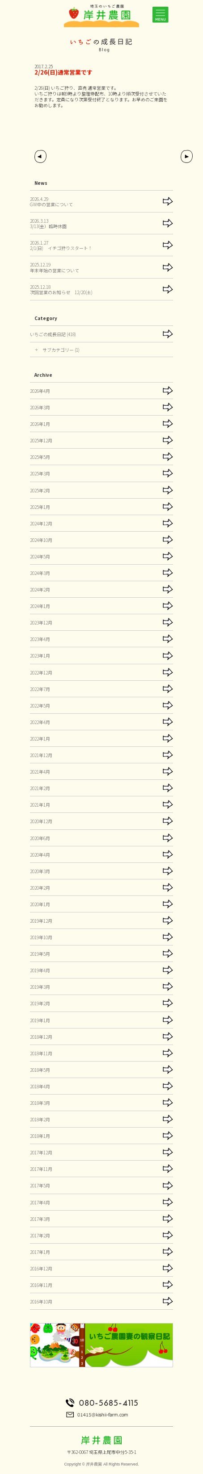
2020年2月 (40, 887)
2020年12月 (41, 821)
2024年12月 (41, 523)
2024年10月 (41, 540)
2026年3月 (40, 407)
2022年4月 (40, 722)
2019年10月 (41, 937)
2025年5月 (40, 457)
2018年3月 (40, 1102)
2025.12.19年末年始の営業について (54, 267)
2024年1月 (40, 606)
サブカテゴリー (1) (61, 349)
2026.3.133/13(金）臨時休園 (48, 223)
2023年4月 (40, 639)
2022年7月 (40, 689)
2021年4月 (40, 771)
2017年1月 (40, 1252)
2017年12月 (41, 1152)
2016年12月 (41, 1268)
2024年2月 (40, 589)
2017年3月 (40, 1219)
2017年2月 (40, 1235)
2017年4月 (40, 1202)
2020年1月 (40, 904)
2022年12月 (41, 672)
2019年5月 (40, 953)
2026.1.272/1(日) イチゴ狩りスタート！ (61, 245)
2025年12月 (41, 440)
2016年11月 (41, 1285)
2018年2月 (40, 1119)
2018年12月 (41, 1036)
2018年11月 (41, 1053)
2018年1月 (40, 1136)
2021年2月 (40, 788)
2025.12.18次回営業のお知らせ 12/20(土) (61, 289)
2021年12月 (41, 755)
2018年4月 (40, 1086)
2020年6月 (40, 838)
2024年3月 (40, 573)
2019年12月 (41, 920)
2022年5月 (40, 705)
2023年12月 (41, 622)
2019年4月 (40, 970)
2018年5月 (40, 1069)
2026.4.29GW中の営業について (51, 202)
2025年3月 (40, 473)
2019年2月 (40, 1003)
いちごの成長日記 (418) (53, 334)
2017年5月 (40, 1185)
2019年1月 (40, 1020)
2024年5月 (40, 556)
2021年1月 (40, 804)
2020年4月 (40, 854)
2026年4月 (40, 390)
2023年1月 (40, 655)
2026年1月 (40, 424)
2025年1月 (40, 507)
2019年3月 (40, 986)
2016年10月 (41, 1301)
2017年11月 (41, 1169)
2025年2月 (40, 490)
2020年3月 (40, 871)
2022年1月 (40, 738)
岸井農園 (94, 1464)
